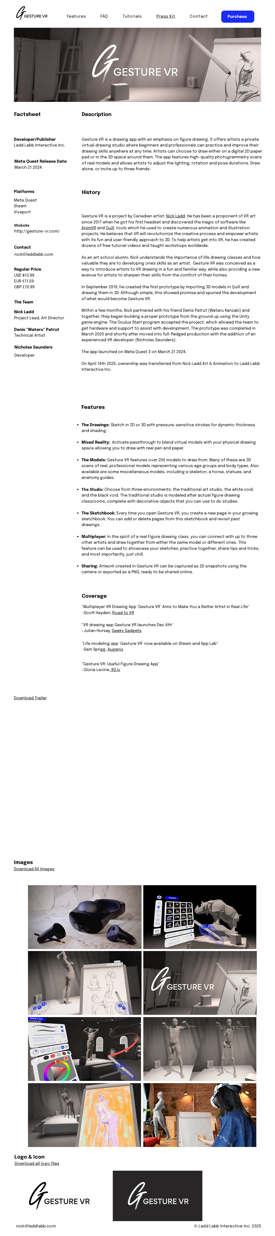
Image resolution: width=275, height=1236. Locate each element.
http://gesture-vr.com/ (37, 231)
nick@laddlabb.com (33, 254)
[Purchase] (237, 17)
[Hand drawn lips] (32, 13)
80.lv (115, 670)
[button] (198, 16)
